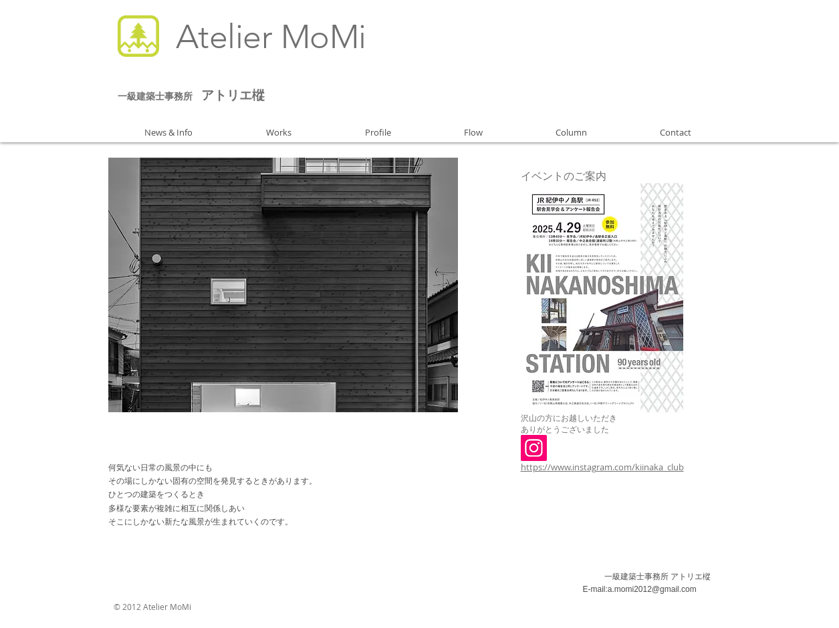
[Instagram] (534, 448)
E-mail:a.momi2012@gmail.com (640, 589)
